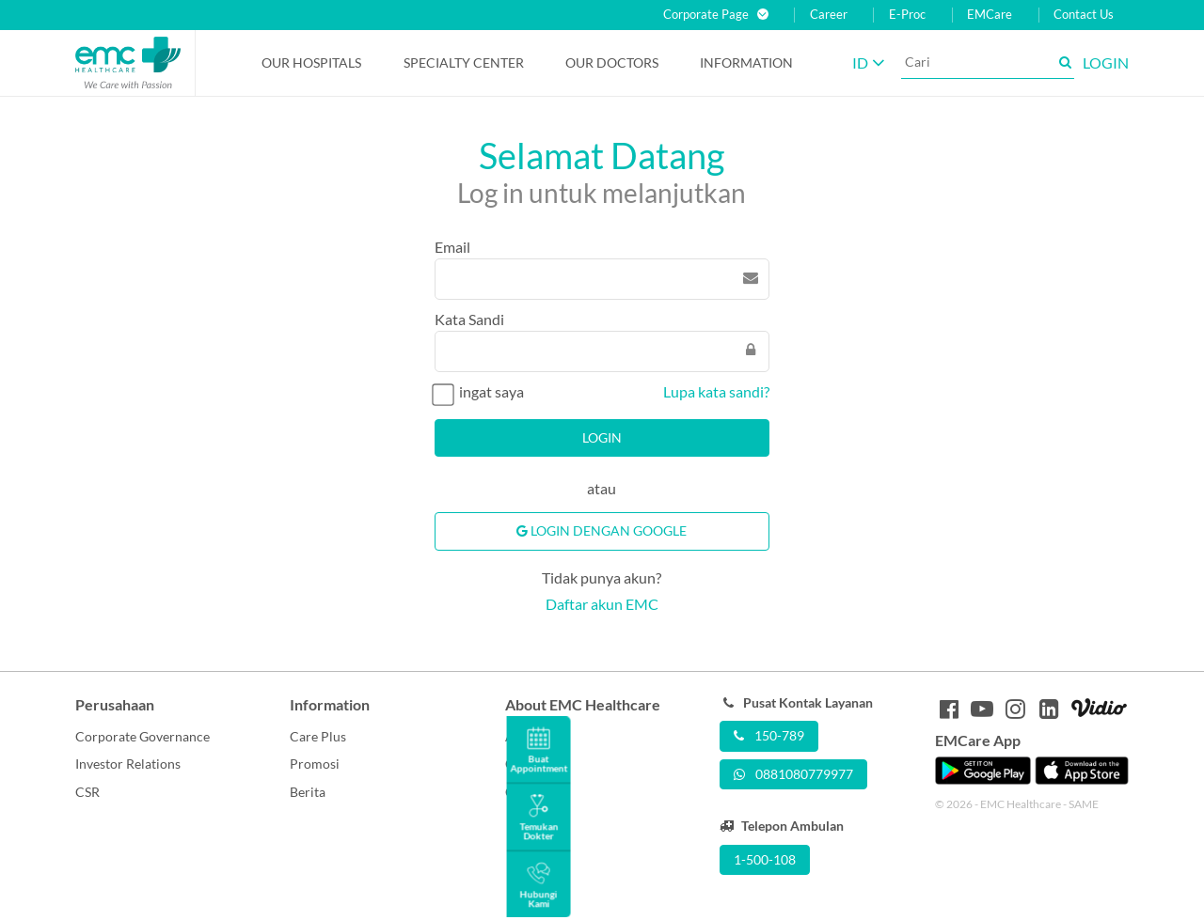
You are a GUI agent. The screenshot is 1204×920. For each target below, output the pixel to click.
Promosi (315, 764)
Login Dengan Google (601, 530)
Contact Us (1084, 15)
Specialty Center (464, 62)
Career (829, 15)
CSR (87, 792)
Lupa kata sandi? (716, 391)
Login (602, 437)
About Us (532, 736)
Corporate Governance (142, 736)
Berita (307, 792)
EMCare (989, 15)
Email (452, 247)
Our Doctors (611, 62)
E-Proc (907, 15)
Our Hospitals (311, 62)
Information (746, 62)
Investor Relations (128, 764)
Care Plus (318, 736)
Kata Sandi (469, 319)
